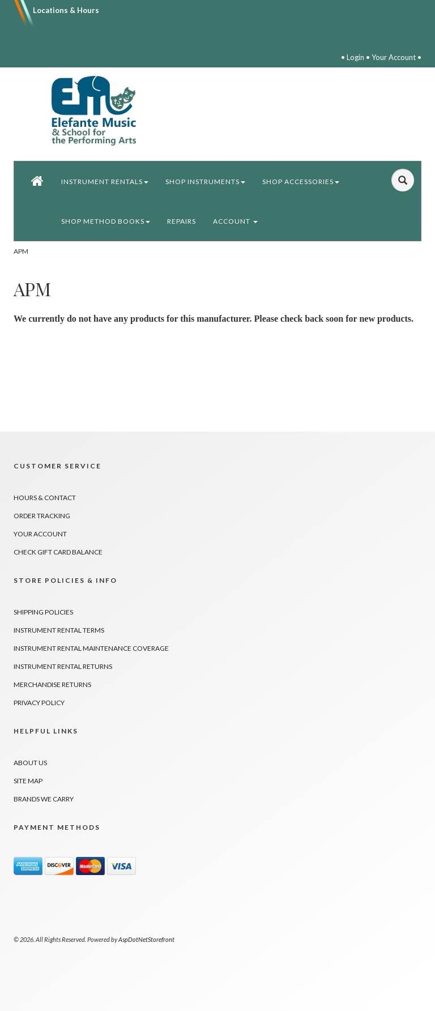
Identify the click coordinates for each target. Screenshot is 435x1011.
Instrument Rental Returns (63, 666)
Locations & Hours (66, 10)
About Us (30, 762)
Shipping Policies (43, 612)
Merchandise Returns (52, 684)
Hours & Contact (45, 497)
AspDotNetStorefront (146, 939)
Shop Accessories (300, 181)
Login (355, 57)
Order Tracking (42, 515)
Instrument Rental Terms (59, 630)
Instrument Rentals (104, 181)
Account (235, 221)
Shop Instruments (205, 181)
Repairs (181, 221)
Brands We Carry (44, 799)
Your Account (394, 57)
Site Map (28, 781)
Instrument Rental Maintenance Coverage (91, 648)
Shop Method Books (105, 221)
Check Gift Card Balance (58, 552)
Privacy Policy (39, 702)
